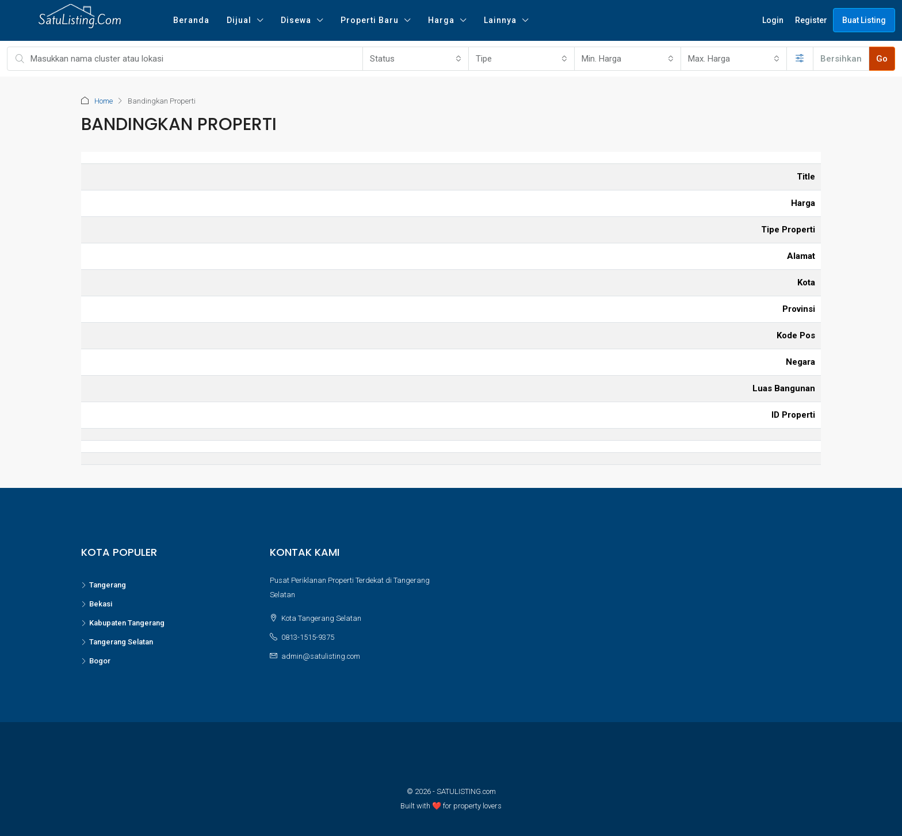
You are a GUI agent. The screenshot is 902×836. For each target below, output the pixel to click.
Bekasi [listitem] (96, 604)
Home (103, 101)
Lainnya (500, 20)
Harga (441, 20)
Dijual (239, 20)
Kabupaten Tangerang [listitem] (123, 623)
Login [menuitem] (772, 20)
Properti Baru (370, 20)
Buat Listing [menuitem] (864, 20)
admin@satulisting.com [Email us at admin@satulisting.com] (320, 656)
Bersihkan (841, 59)
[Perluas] (799, 59)
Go (882, 59)
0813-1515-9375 (307, 637)
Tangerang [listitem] (103, 585)
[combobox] (415, 59)
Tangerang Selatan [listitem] (117, 642)
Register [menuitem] (811, 20)
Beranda (191, 20)
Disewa (296, 20)
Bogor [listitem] (95, 660)
